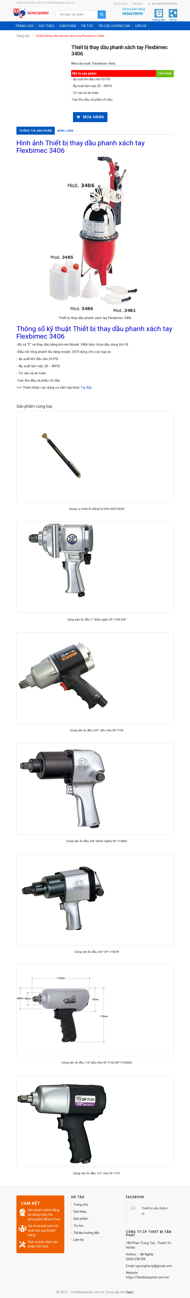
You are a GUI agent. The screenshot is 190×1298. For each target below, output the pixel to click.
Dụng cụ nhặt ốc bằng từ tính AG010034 (96, 508)
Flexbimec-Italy (103, 63)
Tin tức (78, 1226)
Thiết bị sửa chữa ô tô (155, 1211)
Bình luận (65, 130)
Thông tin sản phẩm (35, 130)
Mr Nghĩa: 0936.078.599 (140, 1257)
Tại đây (86, 387)
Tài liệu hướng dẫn (86, 1233)
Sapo (129, 1292)
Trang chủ (22, 36)
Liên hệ (78, 1240)
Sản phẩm (80, 1218)
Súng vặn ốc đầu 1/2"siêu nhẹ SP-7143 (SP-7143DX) (97, 1062)
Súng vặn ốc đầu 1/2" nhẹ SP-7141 (96, 1173)
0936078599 (132, 14)
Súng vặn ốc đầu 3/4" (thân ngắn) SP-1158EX (96, 841)
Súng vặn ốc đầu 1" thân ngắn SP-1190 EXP (96, 619)
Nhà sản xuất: (81, 63)
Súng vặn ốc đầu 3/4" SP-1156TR (97, 951)
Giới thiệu (79, 1211)
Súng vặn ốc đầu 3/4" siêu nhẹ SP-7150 (96, 730)
